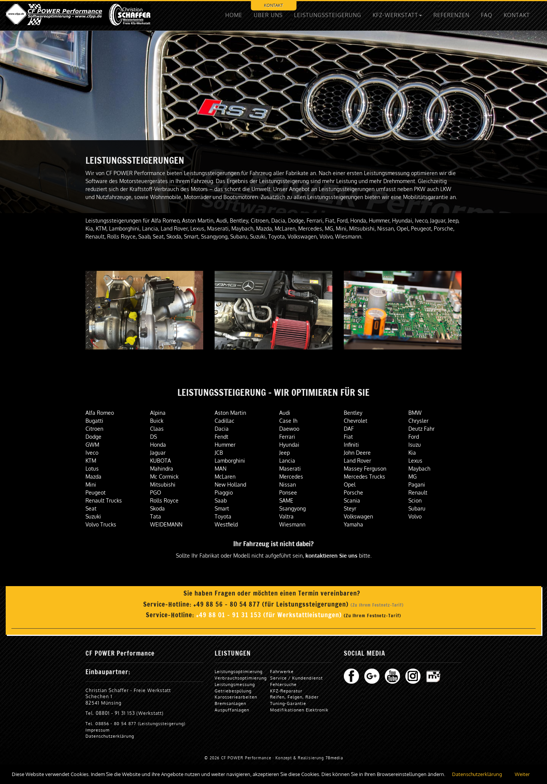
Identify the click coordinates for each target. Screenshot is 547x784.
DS (153, 436)
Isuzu (414, 444)
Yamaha (353, 524)
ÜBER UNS (268, 15)
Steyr (350, 508)
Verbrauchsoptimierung (241, 678)
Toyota (223, 516)
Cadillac (224, 420)
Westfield (226, 524)
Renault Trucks (103, 500)
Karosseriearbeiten (236, 697)
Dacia (222, 428)
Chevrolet (355, 420)
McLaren (225, 476)
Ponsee (288, 492)
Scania (352, 500)
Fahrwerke (282, 671)
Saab (221, 500)
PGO (155, 492)
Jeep (284, 452)
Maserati (290, 468)
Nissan (287, 484)
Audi (284, 412)
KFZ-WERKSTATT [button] (397, 15)
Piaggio (224, 492)
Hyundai (289, 444)
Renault (417, 492)
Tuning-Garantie (288, 703)
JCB (219, 452)
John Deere (357, 452)
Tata (155, 516)
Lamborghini (230, 460)
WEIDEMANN (166, 524)
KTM (90, 460)
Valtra (286, 516)
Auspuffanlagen (232, 710)
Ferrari (287, 436)
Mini (90, 484)
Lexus (415, 460)
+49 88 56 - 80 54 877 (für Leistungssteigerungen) (272, 604)
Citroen (94, 428)
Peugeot (95, 492)
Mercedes (291, 476)
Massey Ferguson (365, 468)
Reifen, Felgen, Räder (294, 697)
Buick (156, 420)
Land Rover (357, 460)
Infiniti (351, 444)
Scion (415, 500)
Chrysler (418, 420)
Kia (412, 452)
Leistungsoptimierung (238, 671)
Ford (413, 436)
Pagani (416, 484)
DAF (349, 428)
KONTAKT (273, 5)
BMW (415, 412)
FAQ (486, 15)
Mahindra (161, 468)
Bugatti (94, 420)
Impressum (97, 730)
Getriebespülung (233, 691)
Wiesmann (292, 524)
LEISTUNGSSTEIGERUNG (327, 15)
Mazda (93, 476)
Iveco (91, 452)
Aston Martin (230, 412)
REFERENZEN (451, 15)
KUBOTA (160, 460)
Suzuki (93, 516)
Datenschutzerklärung (109, 736)
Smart (222, 508)
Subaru (416, 508)
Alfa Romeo (99, 412)
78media (334, 758)
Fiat (348, 436)
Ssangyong (292, 508)
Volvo (415, 516)
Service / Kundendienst (296, 678)
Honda (158, 444)
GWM (92, 444)
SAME (286, 500)
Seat (90, 508)
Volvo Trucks (100, 524)
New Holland (230, 484)
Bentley (353, 412)
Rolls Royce (164, 500)
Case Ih (288, 420)
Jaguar (158, 452)
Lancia (287, 460)
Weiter (522, 774)
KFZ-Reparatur (286, 691)
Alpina (158, 412)
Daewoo (289, 428)
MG (412, 476)
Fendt (221, 436)
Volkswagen (358, 516)
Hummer (225, 444)
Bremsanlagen (230, 703)
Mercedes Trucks (364, 476)
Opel (350, 484)
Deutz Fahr (421, 428)
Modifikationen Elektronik (299, 710)
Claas (157, 428)
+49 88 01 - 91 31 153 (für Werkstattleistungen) (270, 615)
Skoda (157, 508)
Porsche (353, 492)
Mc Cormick (164, 476)
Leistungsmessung (235, 684)
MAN (220, 468)
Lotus (92, 468)
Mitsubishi (162, 484)
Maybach (419, 468)
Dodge (93, 436)
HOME (233, 15)
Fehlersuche (283, 684)
